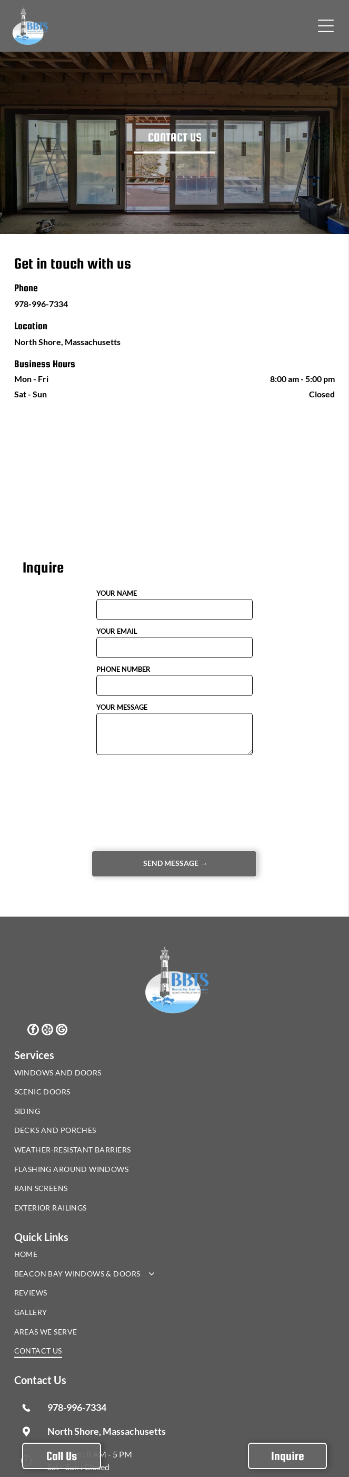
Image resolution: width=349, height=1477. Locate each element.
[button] (326, 26)
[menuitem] (100, 1075)
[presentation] (139, 802)
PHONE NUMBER (123, 669)
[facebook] (33, 1031)
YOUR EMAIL (116, 631)
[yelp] (47, 1031)
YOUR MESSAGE (121, 707)
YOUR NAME (116, 593)
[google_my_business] (61, 1031)
